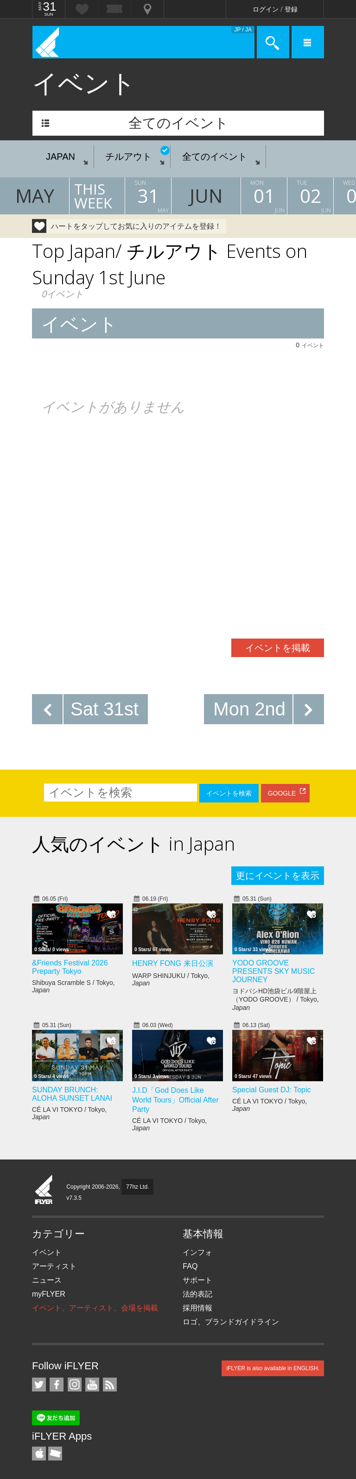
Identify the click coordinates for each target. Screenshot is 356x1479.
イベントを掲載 (277, 648)
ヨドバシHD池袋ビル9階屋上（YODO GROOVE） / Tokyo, (275, 999)
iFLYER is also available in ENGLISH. (272, 1368)
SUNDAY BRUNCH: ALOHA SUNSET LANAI (72, 1094)
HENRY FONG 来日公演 (172, 963)
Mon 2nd (249, 709)
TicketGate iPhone (55, 1453)
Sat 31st (104, 709)
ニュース (47, 1280)
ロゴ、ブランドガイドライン (231, 1322)
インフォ (197, 1252)
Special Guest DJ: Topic (271, 1090)
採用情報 (197, 1308)
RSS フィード (110, 1384)
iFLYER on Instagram (75, 1384)
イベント (47, 1252)
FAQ (190, 1266)
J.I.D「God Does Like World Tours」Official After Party (175, 1099)
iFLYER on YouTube (92, 1384)
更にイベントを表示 (277, 876)
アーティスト (54, 1266)
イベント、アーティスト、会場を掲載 (95, 1308)
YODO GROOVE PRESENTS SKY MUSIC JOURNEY (273, 971)
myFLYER (48, 1294)
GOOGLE (282, 793)
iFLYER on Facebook (57, 1384)
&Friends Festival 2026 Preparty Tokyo (70, 967)
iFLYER (44, 1190)
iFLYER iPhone (39, 1453)
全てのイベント (178, 123)
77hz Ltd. (137, 1187)
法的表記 (197, 1294)
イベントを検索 (229, 793)
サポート (197, 1280)
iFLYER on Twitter (39, 1384)
